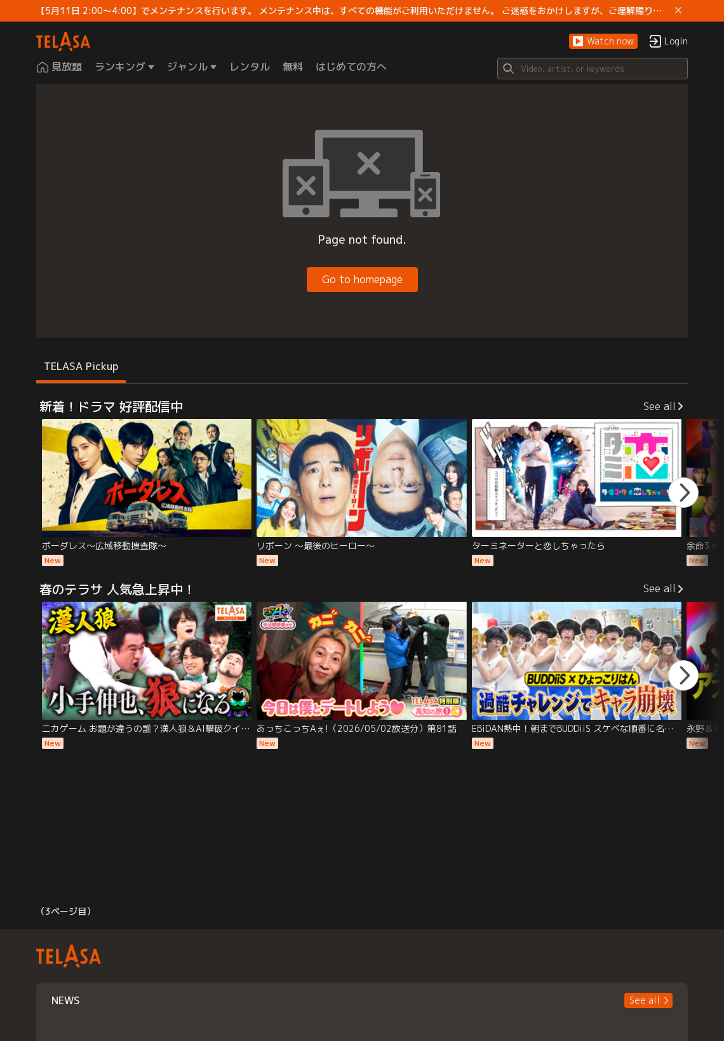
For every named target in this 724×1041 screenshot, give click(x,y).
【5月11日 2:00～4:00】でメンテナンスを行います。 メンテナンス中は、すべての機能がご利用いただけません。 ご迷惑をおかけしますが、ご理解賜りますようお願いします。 (353, 11)
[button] (603, 42)
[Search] (592, 68)
